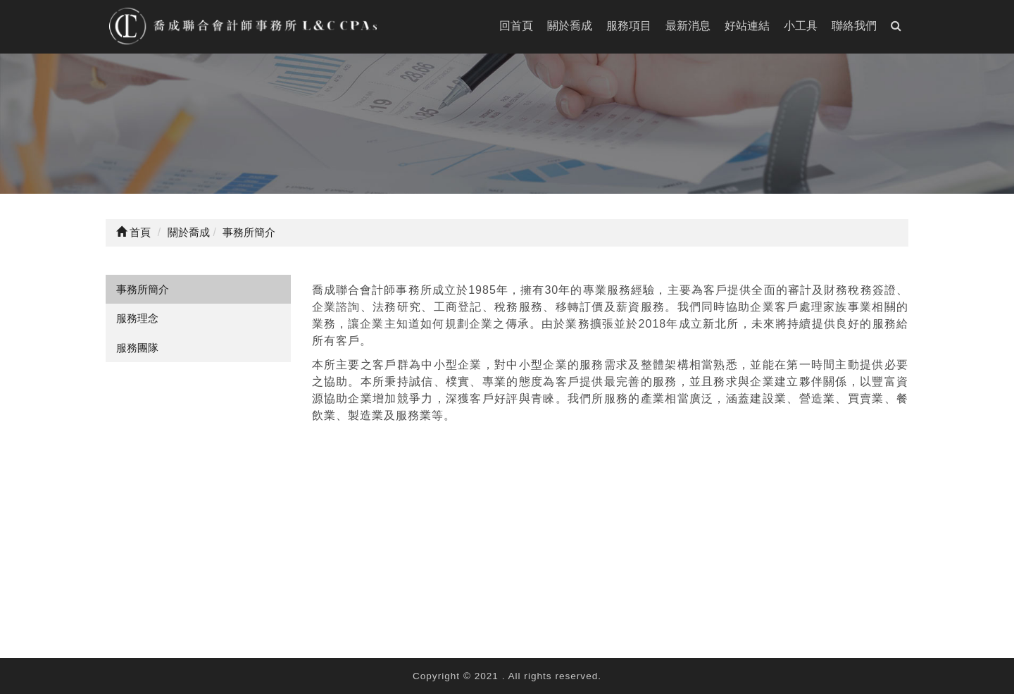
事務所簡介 (142, 289)
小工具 (801, 26)
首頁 (133, 232)
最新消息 (688, 26)
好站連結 (747, 26)
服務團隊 (137, 348)
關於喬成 (569, 26)
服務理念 (137, 318)
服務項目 (628, 26)
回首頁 (516, 26)
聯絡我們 (854, 26)
